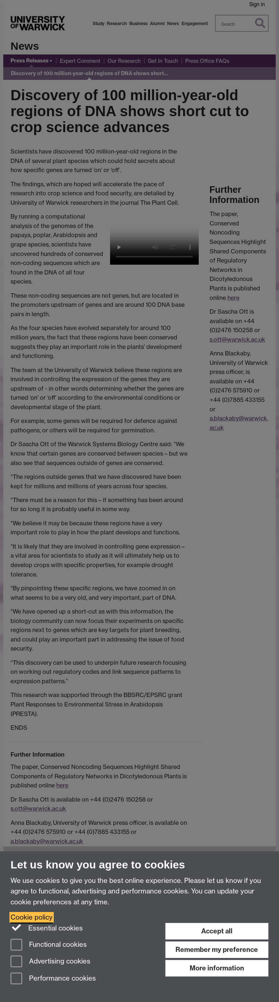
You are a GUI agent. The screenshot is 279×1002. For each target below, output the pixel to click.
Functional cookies (49, 945)
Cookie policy (32, 917)
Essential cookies (47, 927)
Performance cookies (53, 979)
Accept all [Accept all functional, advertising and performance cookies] (216, 931)
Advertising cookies (50, 962)
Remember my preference (216, 949)
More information (217, 968)
